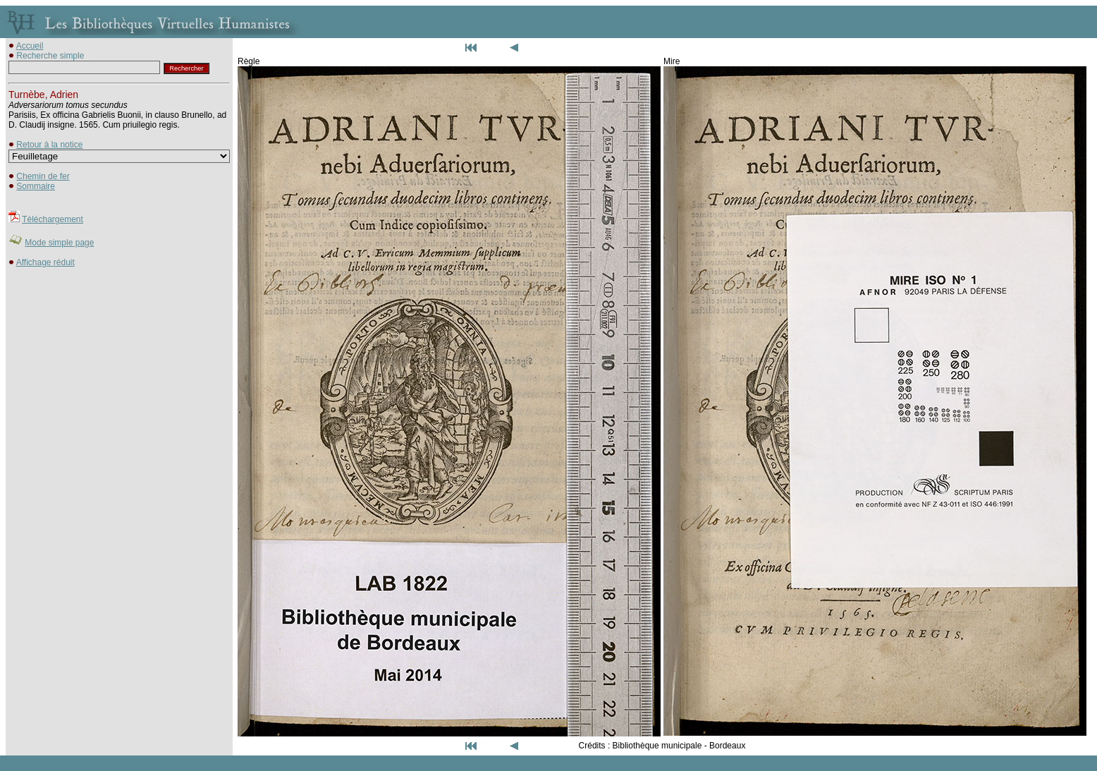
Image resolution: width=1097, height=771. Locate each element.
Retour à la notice (49, 145)
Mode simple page (59, 243)
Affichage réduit (45, 262)
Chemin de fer (42, 176)
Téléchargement (52, 219)
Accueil (30, 46)
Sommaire (35, 186)
